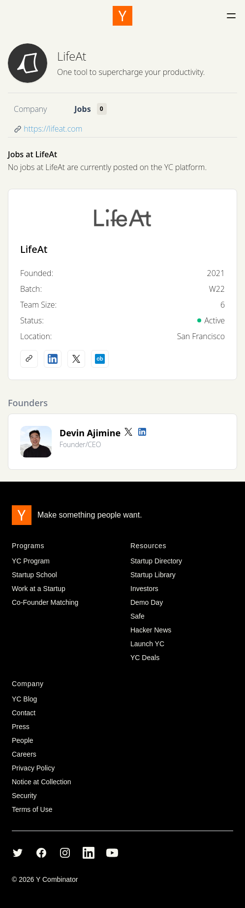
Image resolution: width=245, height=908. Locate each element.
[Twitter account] (128, 432)
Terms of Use (32, 809)
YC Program (31, 561)
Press (21, 727)
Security (24, 796)
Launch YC (147, 644)
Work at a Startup (38, 589)
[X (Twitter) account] (76, 359)
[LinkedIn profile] (52, 359)
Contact (23, 713)
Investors (144, 589)
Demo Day (146, 602)
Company (30, 109)
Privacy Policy (33, 768)
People (22, 740)
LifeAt (71, 56)
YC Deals (144, 658)
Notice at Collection (41, 782)
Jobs (82, 109)
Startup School (34, 575)
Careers (24, 754)
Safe (137, 616)
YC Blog (24, 699)
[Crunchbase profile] (100, 359)
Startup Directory (156, 561)
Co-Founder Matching (45, 602)
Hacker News (150, 630)
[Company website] (29, 359)
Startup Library (153, 575)
